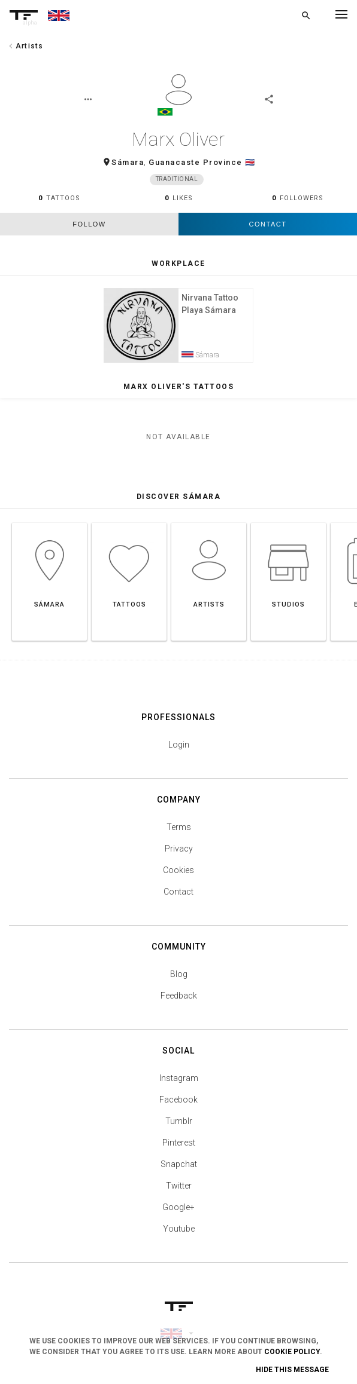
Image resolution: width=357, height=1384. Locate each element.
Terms (179, 836)
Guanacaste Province (196, 164)
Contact (268, 227)
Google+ (178, 1216)
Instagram (178, 1087)
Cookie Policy (292, 1352)
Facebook (178, 1108)
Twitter (179, 1194)
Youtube (179, 1237)
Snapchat (179, 1173)
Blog (178, 983)
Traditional (177, 182)
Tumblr (178, 1130)
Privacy (179, 857)
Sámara (127, 164)
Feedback (179, 1004)
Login (178, 753)
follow (88, 227)
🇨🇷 (250, 164)
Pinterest (178, 1151)
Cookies (178, 879)
